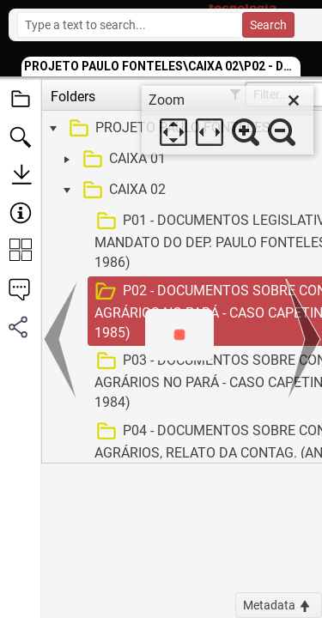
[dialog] (227, 120)
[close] (294, 100)
